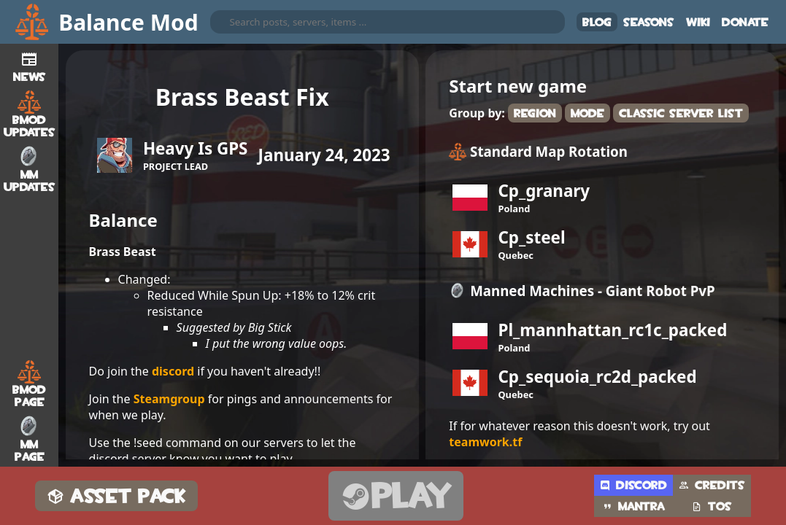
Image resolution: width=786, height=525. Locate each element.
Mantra (633, 506)
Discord (633, 485)
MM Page (30, 439)
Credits (712, 485)
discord (173, 371)
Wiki (698, 22)
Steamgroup (169, 399)
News (29, 65)
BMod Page (29, 384)
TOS (712, 506)
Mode (587, 113)
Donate (745, 22)
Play (396, 496)
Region (535, 113)
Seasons (648, 22)
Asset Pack (116, 496)
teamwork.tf (485, 442)
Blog (597, 22)
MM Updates (29, 169)
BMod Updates (29, 114)
